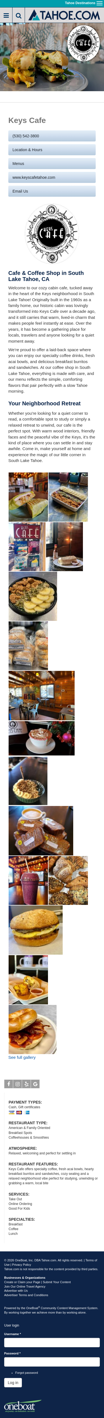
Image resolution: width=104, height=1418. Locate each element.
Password (12, 1353)
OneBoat (33, 1308)
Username (12, 1334)
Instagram (17, 1085)
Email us (20, 191)
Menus (18, 163)
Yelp (26, 1085)
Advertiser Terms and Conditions (26, 1295)
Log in (13, 1382)
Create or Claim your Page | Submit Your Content (37, 1282)
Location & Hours (27, 150)
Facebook (8, 1085)
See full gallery (21, 1057)
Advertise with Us (16, 1290)
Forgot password (26, 1372)
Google (35, 1085)
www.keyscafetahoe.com (33, 177)
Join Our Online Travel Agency (24, 1286)
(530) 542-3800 (25, 136)
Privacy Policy (21, 1264)
